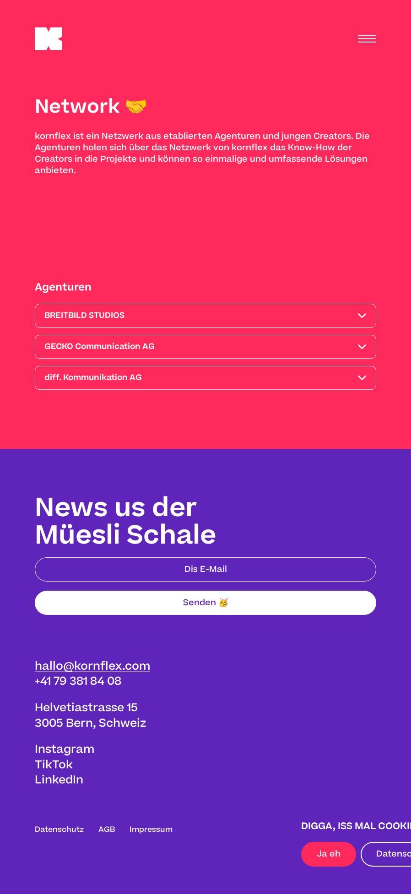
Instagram (64, 749)
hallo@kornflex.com (92, 666)
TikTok (54, 765)
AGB (106, 829)
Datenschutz (59, 829)
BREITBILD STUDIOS (84, 315)
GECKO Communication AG (99, 346)
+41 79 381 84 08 (78, 681)
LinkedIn (59, 780)
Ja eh (329, 854)
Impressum (151, 829)
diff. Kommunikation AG (93, 377)
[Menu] (367, 39)
